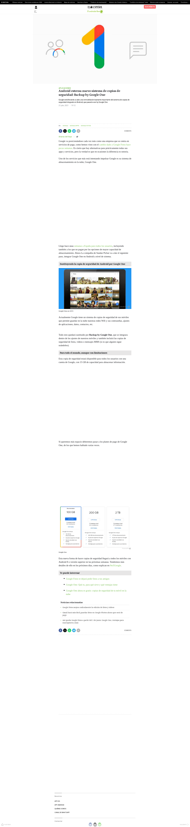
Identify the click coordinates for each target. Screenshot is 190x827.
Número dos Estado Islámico (118, 2)
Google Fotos (86, 126)
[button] (60, 131)
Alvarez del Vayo (65, 137)
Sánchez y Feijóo (82, 2)
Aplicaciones (65, 88)
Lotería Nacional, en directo (53, 2)
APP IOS (57, 801)
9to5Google (115, 565)
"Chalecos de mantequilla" (98, 2)
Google (65, 126)
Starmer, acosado (172, 2)
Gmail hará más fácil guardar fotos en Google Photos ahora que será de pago (93, 613)
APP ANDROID (59, 805)
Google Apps (74, 126)
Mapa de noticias (69, 2)
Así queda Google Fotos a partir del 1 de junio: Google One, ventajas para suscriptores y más (93, 621)
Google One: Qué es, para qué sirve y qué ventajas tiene (92, 584)
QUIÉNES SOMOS (60, 809)
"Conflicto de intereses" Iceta (139, 2)
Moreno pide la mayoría (157, 2)
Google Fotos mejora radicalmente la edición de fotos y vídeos (88, 607)
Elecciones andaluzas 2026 (33, 2)
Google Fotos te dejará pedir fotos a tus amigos (87, 578)
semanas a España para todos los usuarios (93, 246)
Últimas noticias (17, 2)
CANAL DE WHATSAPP (62, 812)
